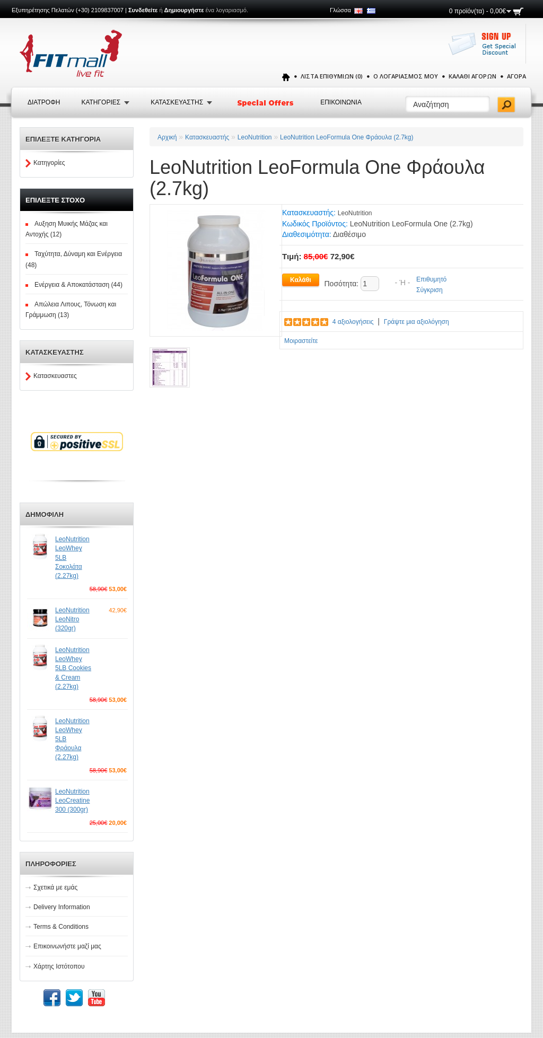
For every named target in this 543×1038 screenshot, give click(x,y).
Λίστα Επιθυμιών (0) (332, 76)
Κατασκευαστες (55, 376)
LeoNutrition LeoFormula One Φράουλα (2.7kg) (346, 137)
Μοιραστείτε (301, 341)
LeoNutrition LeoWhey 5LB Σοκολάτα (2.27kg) (72, 557)
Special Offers (266, 102)
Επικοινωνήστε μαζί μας (67, 946)
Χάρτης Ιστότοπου (59, 966)
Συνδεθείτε (142, 10)
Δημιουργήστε (184, 10)
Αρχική (167, 137)
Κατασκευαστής (207, 137)
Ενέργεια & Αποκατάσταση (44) (78, 284)
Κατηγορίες (49, 162)
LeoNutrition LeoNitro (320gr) (72, 619)
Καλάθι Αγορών (472, 76)
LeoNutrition (255, 137)
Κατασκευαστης (177, 102)
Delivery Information (61, 907)
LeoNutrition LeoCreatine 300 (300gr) (72, 800)
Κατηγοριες (100, 102)
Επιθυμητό (431, 279)
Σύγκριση (429, 290)
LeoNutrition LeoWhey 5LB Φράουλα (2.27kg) (72, 739)
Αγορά (516, 76)
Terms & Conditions (61, 926)
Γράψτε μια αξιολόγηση (416, 322)
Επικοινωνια (341, 102)
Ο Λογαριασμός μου (405, 76)
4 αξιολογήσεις (353, 322)
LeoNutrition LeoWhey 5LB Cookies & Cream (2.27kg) (73, 668)
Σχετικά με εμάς (55, 887)
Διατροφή (44, 102)
